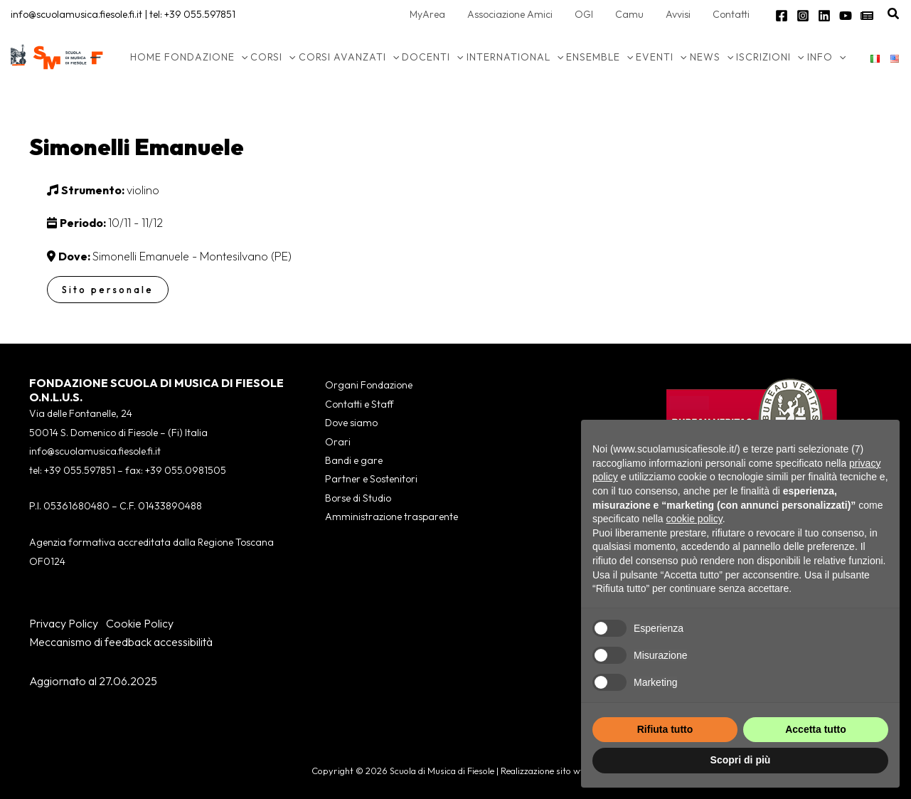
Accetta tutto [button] (815, 729)
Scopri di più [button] (740, 760)
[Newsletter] (867, 15)
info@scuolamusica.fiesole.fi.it (76, 14)
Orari (338, 441)
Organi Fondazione (368, 385)
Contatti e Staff (359, 404)
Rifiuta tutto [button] (665, 729)
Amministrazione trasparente (391, 516)
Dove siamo (351, 422)
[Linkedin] (824, 15)
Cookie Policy (140, 623)
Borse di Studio (358, 498)
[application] (241, 56)
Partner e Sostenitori (371, 478)
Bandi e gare (354, 460)
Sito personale (108, 289)
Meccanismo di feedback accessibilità (121, 642)
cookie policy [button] (694, 518)
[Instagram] (803, 15)
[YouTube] (845, 15)
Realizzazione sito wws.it (550, 770)
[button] (894, 14)
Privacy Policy (63, 623)
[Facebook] (781, 15)
